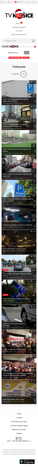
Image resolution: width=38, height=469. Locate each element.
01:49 (32, 306)
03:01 (32, 132)
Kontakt (19, 433)
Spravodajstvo (26, 103)
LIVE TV (26, 57)
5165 (33, 320)
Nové (19, 23)
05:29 (32, 331)
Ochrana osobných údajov (19, 426)
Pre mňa (19, 31)
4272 (33, 270)
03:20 (32, 381)
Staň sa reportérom (19, 34)
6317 (33, 295)
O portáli (19, 418)
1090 (33, 120)
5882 (33, 195)
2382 (33, 345)
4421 (33, 245)
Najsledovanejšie (19, 27)
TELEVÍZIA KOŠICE (7, 103)
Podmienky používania (19, 422)
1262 (33, 145)
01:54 (32, 82)
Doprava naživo (15, 57)
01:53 (32, 281)
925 (33, 170)
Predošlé (19, 74)
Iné (23, 227)
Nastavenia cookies (19, 429)
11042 (33, 394)
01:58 (32, 231)
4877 (33, 369)
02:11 (32, 107)
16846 (33, 220)
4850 (33, 95)
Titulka (19, 414)
